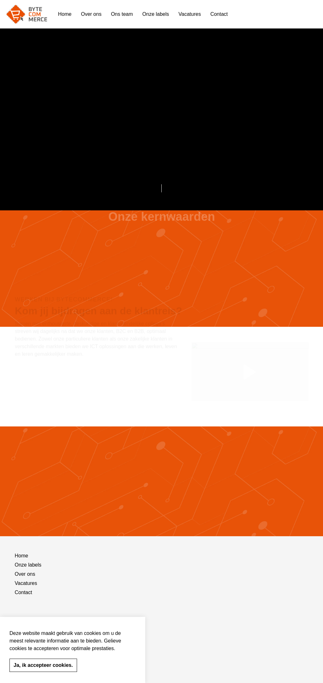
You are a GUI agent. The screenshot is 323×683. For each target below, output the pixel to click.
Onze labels (155, 14)
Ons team (122, 14)
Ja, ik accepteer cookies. (43, 665)
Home (65, 14)
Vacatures (189, 14)
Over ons (91, 14)
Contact (219, 14)
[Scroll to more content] (161, 186)
